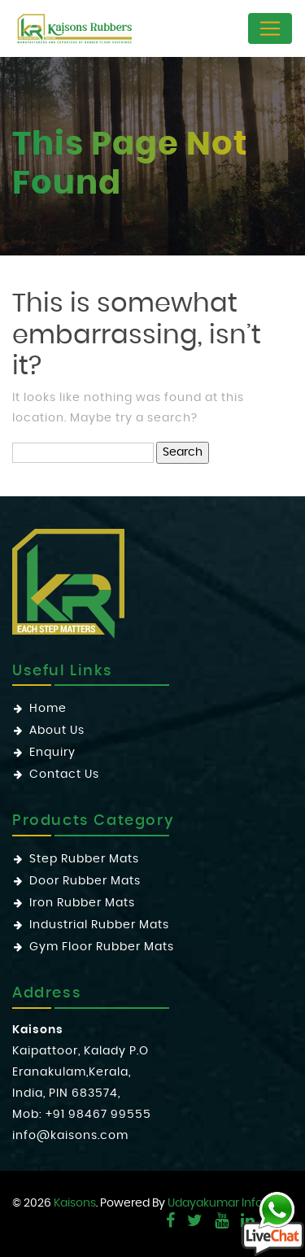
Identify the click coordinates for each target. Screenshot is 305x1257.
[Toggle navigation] (270, 28)
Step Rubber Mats (84, 859)
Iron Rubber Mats (82, 903)
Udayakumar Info (215, 1203)
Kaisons (75, 1203)
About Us (57, 730)
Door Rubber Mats (85, 881)
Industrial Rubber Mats (99, 925)
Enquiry (52, 752)
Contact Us (64, 774)
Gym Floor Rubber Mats (101, 947)
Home (48, 708)
